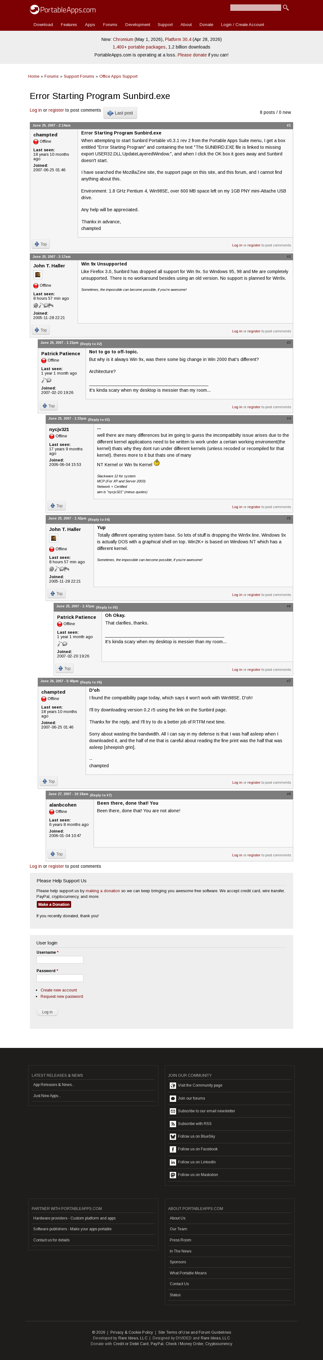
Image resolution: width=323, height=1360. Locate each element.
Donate (206, 24)
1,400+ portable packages (139, 46)
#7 (289, 681)
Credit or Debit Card (131, 1344)
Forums (110, 24)
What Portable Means (188, 1273)
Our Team (178, 1229)
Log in (36, 110)
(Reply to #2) (91, 344)
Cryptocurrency (218, 1344)
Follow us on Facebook (194, 1149)
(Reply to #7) (101, 795)
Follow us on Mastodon (194, 1175)
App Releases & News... (54, 1084)
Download (43, 24)
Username (47, 952)
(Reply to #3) (99, 420)
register (56, 110)
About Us (177, 1218)
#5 (289, 518)
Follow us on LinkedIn (193, 1162)
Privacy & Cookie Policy (131, 1332)
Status (175, 1295)
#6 (289, 606)
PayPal (157, 1344)
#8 (289, 794)
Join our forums (187, 1098)
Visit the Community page (196, 1085)
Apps (90, 24)
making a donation (103, 890)
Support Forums (79, 76)
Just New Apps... (47, 1096)
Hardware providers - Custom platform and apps (74, 1218)
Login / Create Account (242, 24)
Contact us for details (51, 1240)
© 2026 (98, 1332)
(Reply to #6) (91, 682)
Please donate (192, 54)
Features (69, 24)
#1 (289, 125)
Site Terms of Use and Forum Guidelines (194, 1332)
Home (33, 76)
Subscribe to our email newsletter (202, 1111)
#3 (289, 342)
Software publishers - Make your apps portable (72, 1229)
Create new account (59, 990)
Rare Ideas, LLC (133, 1338)
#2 (289, 256)
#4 (289, 418)
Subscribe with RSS (191, 1124)
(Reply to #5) (107, 607)
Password (47, 971)
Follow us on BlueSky (192, 1137)
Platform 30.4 (178, 39)
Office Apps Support (118, 76)
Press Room (180, 1240)
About (186, 24)
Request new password (62, 996)
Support (165, 24)
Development (137, 24)
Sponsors (178, 1262)
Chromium (123, 39)
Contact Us (179, 1284)
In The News (180, 1251)
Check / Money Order (184, 1344)
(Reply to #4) (99, 519)
